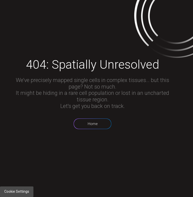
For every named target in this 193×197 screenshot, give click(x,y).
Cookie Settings (16, 191)
